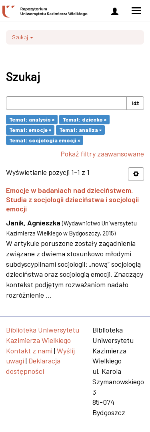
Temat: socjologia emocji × (44, 139)
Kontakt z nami (29, 350)
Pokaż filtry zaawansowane (102, 153)
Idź (135, 102)
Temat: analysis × (31, 119)
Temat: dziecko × (84, 119)
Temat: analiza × (80, 129)
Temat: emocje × (30, 129)
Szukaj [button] (22, 37)
